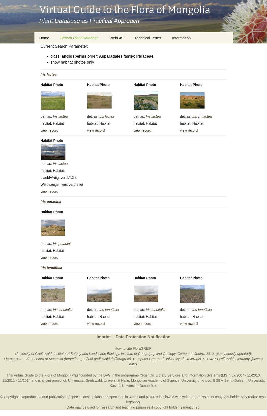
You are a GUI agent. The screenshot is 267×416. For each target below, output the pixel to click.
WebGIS (116, 38)
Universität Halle (116, 380)
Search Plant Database (79, 38)
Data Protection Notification (143, 337)
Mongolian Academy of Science (155, 380)
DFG (107, 375)
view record (50, 130)
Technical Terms (148, 38)
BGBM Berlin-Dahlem (229, 380)
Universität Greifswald (85, 380)
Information (181, 38)
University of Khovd (196, 380)
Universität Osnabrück (139, 386)
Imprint (104, 337)
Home (44, 38)
